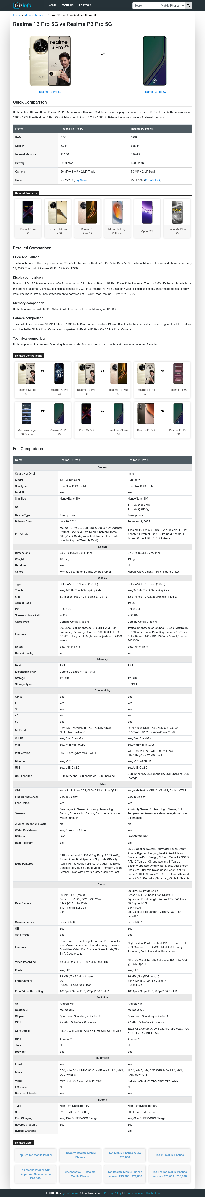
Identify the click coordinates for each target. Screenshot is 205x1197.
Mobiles (68, 5)
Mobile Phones (33, 15)
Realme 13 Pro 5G (50, 91)
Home (52, 5)
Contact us (153, 1193)
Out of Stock (152, 180)
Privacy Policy (112, 1193)
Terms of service (133, 1193)
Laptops (85, 5)
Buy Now (80, 180)
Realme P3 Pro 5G (154, 91)
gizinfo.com (70, 1193)
